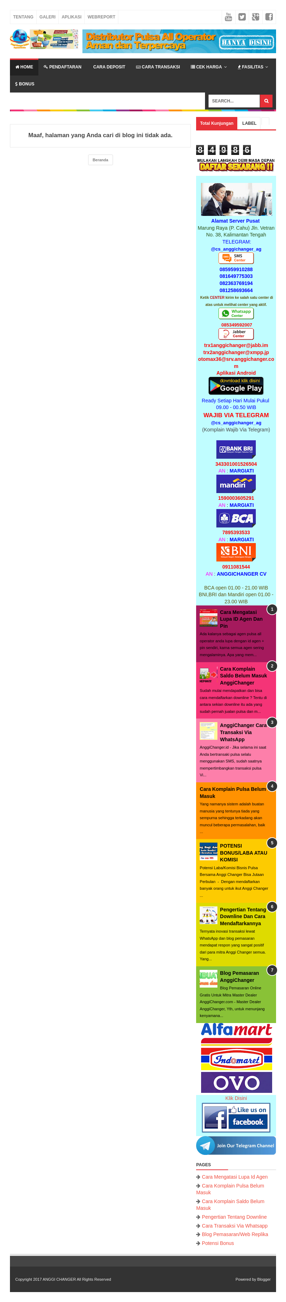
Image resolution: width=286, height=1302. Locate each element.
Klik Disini (236, 1098)
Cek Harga (206, 67)
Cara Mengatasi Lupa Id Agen (235, 1177)
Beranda (100, 160)
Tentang (23, 17)
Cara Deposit (108, 67)
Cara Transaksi (158, 67)
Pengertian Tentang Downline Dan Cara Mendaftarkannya (243, 916)
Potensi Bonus (218, 1243)
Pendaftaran (62, 67)
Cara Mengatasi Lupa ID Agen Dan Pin (241, 619)
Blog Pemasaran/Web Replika (235, 1234)
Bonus (24, 84)
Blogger (264, 1279)
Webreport (101, 17)
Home (24, 67)
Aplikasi (71, 17)
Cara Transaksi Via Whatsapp (235, 1226)
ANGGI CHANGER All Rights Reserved (77, 1279)
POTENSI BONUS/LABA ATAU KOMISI (243, 852)
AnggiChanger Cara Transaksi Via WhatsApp (243, 732)
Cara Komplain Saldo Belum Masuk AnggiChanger (243, 676)
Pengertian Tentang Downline (234, 1217)
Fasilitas (251, 67)
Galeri (47, 17)
